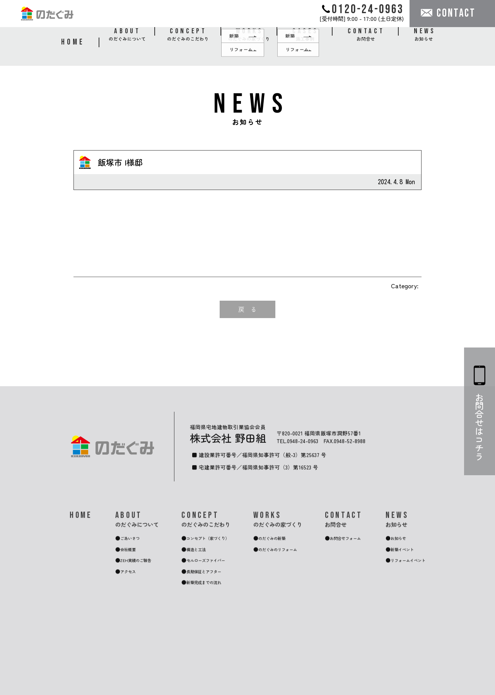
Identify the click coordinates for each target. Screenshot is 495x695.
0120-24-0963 (363, 9)
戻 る (247, 309)
